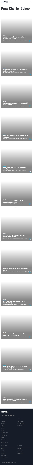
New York (3, 439)
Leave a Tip (19, 448)
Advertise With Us (21, 425)
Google (2, 451)
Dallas (2, 430)
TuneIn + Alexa (4, 457)
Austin (2, 426)
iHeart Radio (4, 455)
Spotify (3, 450)
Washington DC (4, 432)
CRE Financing (20, 421)
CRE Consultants (21, 423)
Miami (2, 437)
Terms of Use (20, 451)
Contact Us (20, 450)
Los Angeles (4, 435)
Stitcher (3, 453)
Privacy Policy (20, 453)
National (3, 421)
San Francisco (4, 442)
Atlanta (3, 425)
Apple (2, 448)
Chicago (3, 428)
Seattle (3, 423)
